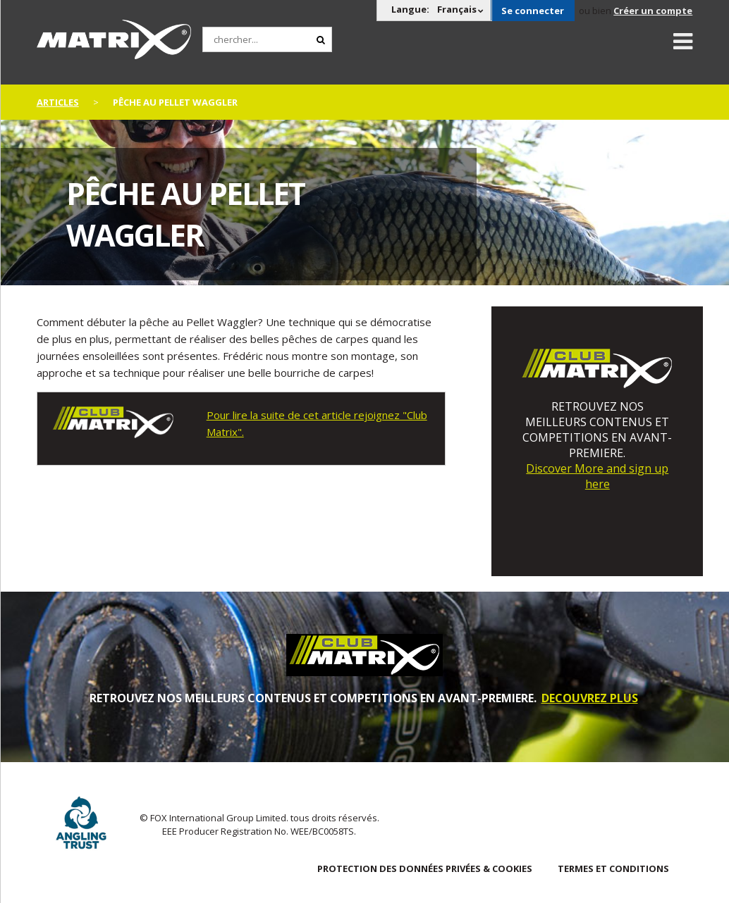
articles (58, 102)
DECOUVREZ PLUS (589, 698)
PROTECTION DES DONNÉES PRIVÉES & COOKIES (424, 868)
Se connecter (532, 10)
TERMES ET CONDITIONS (613, 868)
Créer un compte (652, 10)
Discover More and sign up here (597, 476)
